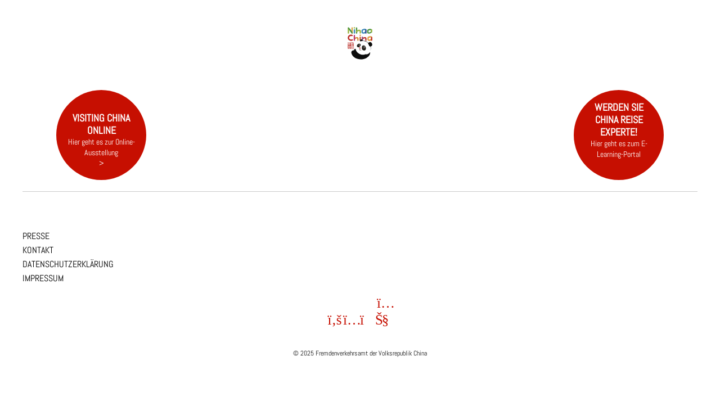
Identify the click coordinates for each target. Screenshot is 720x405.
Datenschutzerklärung (68, 264)
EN (702, 24)
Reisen (481, 53)
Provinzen (298, 53)
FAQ (599, 53)
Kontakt (37, 250)
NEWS (180, 53)
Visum (540, 53)
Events (422, 53)
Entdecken (239, 53)
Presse (36, 236)
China (121, 53)
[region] (360, 95)
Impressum (43, 278)
